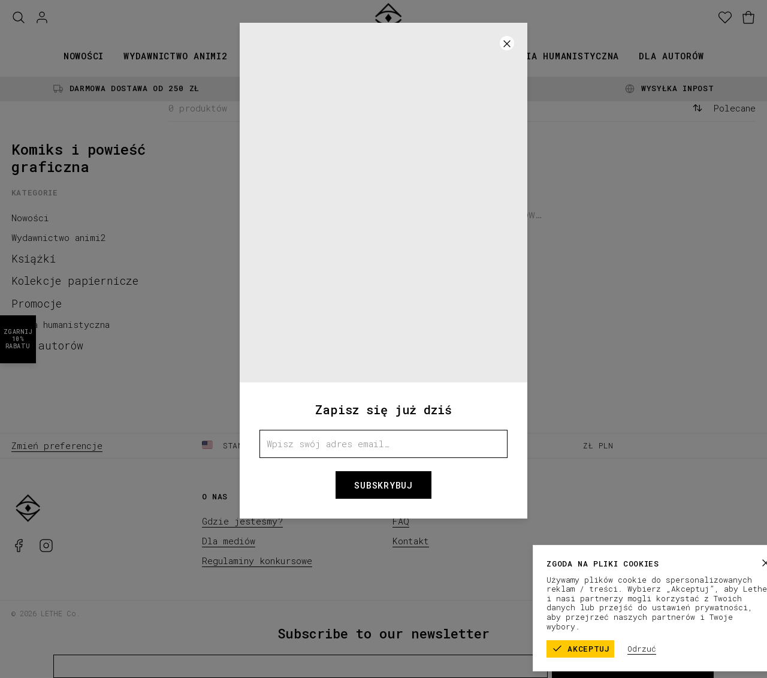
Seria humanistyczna (564, 56)
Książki (267, 56)
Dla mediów (228, 541)
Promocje (465, 56)
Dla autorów (671, 56)
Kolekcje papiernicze (364, 56)
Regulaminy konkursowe (257, 560)
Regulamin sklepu (614, 612)
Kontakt (410, 541)
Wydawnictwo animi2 (175, 56)
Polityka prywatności (709, 612)
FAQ (400, 521)
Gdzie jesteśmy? (242, 521)
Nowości (84, 56)
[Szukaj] (18, 17)
